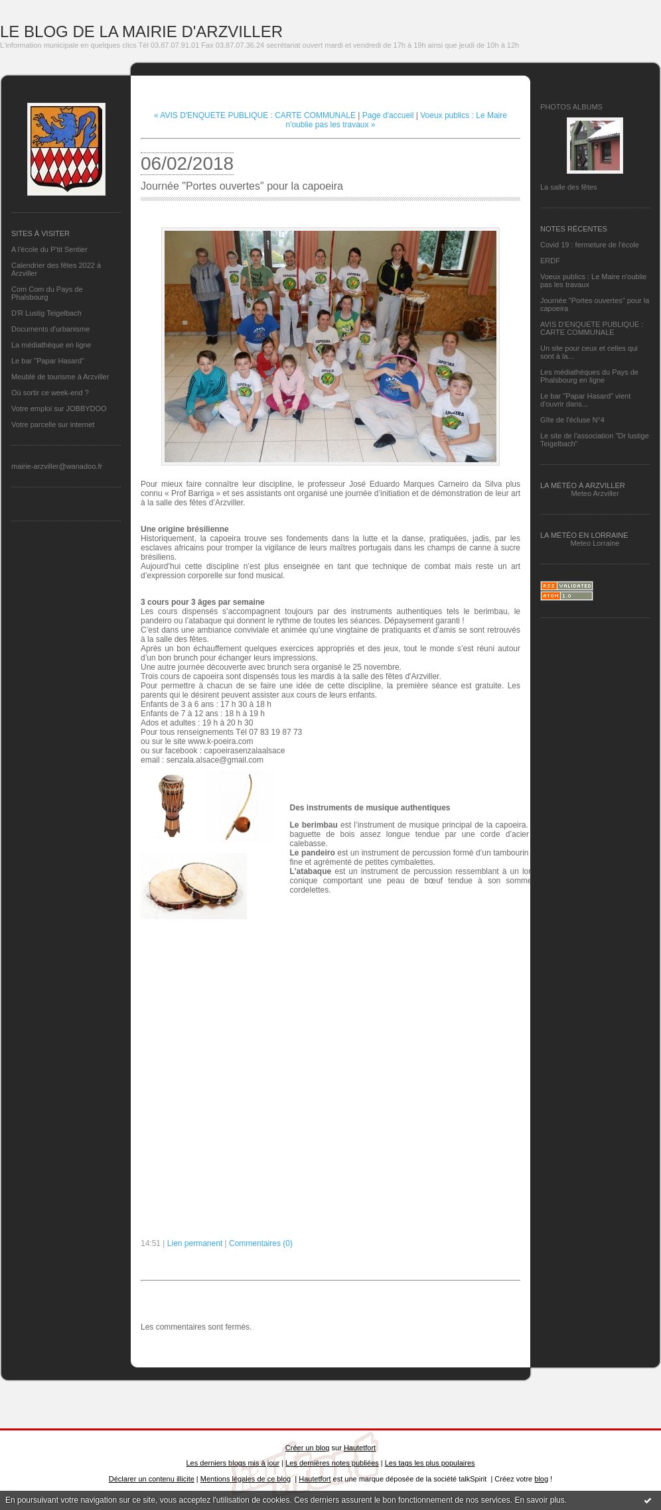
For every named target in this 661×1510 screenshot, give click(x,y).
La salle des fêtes (568, 187)
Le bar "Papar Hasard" (47, 361)
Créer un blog (307, 1448)
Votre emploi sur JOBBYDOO (59, 408)
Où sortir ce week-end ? (50, 393)
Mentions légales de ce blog (245, 1479)
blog (541, 1479)
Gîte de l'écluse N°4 (572, 420)
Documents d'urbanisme (50, 329)
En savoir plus (539, 1500)
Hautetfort (360, 1448)
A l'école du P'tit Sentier (49, 249)
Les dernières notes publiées (332, 1463)
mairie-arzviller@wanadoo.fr (56, 466)
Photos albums (571, 107)
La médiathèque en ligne (51, 345)
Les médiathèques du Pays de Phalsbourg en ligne (589, 376)
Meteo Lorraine (595, 543)
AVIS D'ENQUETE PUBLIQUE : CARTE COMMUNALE (591, 328)
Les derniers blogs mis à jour (233, 1463)
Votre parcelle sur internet (52, 424)
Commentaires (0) (261, 1243)
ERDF (550, 261)
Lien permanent (194, 1243)
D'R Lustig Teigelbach (46, 313)
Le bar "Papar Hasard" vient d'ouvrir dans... (585, 400)
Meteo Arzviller (595, 493)
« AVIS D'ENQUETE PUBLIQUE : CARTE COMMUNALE (255, 115)
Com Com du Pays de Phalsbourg (47, 293)
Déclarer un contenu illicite (151, 1479)
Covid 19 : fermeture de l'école (589, 245)
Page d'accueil (388, 115)
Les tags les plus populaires (430, 1463)
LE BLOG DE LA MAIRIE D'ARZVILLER (141, 31)
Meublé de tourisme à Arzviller (60, 377)
